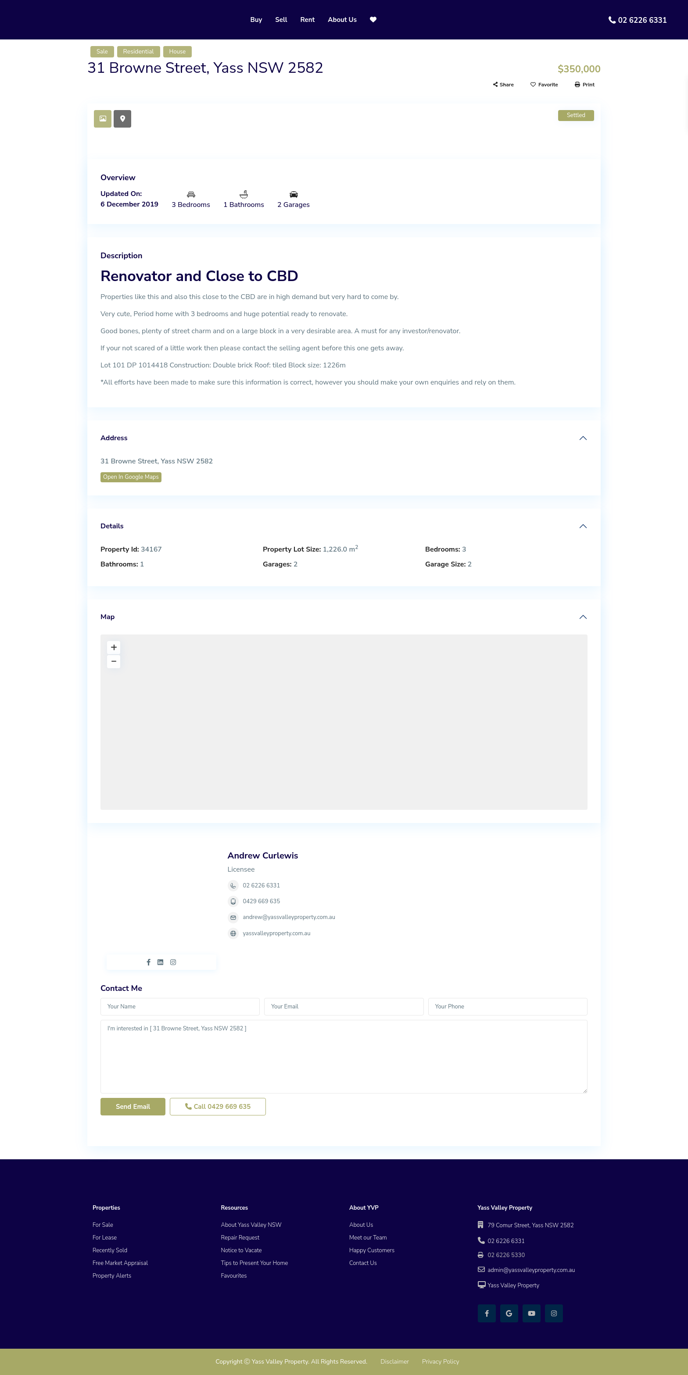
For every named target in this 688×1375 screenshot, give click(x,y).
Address (113, 438)
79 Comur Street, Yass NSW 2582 (531, 1225)
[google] (509, 1313)
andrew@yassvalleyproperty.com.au (289, 917)
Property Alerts (112, 1276)
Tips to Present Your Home (254, 1263)
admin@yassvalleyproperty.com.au (531, 1270)
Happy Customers (371, 1250)
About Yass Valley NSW (251, 1225)
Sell (281, 19)
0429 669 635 (261, 901)
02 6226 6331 (642, 20)
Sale (102, 52)
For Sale (103, 1225)
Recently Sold (110, 1250)
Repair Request (240, 1238)
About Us (342, 19)
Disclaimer (394, 1361)
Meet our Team (368, 1238)
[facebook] (487, 1313)
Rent (308, 19)
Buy (256, 19)
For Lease (105, 1238)
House (177, 52)
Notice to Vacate (241, 1250)
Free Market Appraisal (120, 1263)
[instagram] (554, 1313)
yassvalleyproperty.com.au (277, 933)
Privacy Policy (440, 1361)
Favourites (234, 1276)
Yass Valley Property (514, 1286)
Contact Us (363, 1263)
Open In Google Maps (131, 477)
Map (107, 617)
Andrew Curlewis (263, 856)
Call (218, 1106)
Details (112, 526)
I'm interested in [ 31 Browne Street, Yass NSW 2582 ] (344, 1057)
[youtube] (532, 1313)
